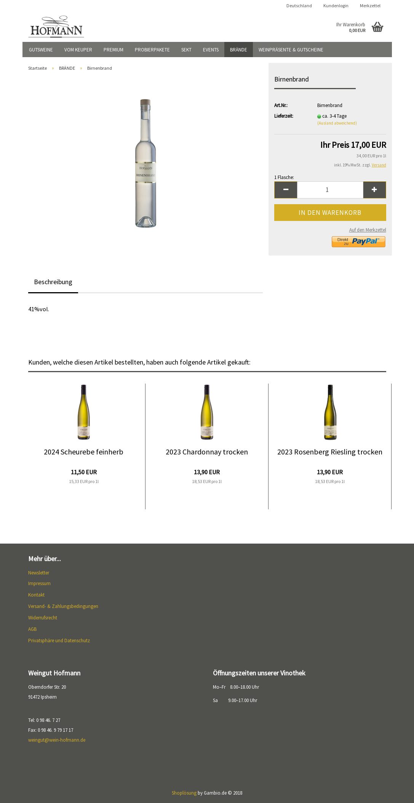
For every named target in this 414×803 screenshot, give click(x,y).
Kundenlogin (335, 5)
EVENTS (211, 49)
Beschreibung (53, 281)
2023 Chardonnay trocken (207, 451)
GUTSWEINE (41, 49)
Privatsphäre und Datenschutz (59, 640)
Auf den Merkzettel (367, 230)
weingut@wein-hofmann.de (56, 740)
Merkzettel (370, 5)
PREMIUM (113, 49)
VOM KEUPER (78, 49)
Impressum (39, 583)
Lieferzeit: (283, 116)
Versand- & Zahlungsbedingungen (63, 606)
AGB (32, 629)
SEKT (186, 49)
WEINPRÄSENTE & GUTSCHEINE (291, 49)
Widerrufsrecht (42, 617)
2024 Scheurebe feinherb (83, 451)
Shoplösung (184, 793)
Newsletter (38, 572)
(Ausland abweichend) (337, 123)
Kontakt (36, 595)
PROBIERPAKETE (152, 49)
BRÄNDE (238, 49)
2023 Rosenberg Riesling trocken (329, 451)
